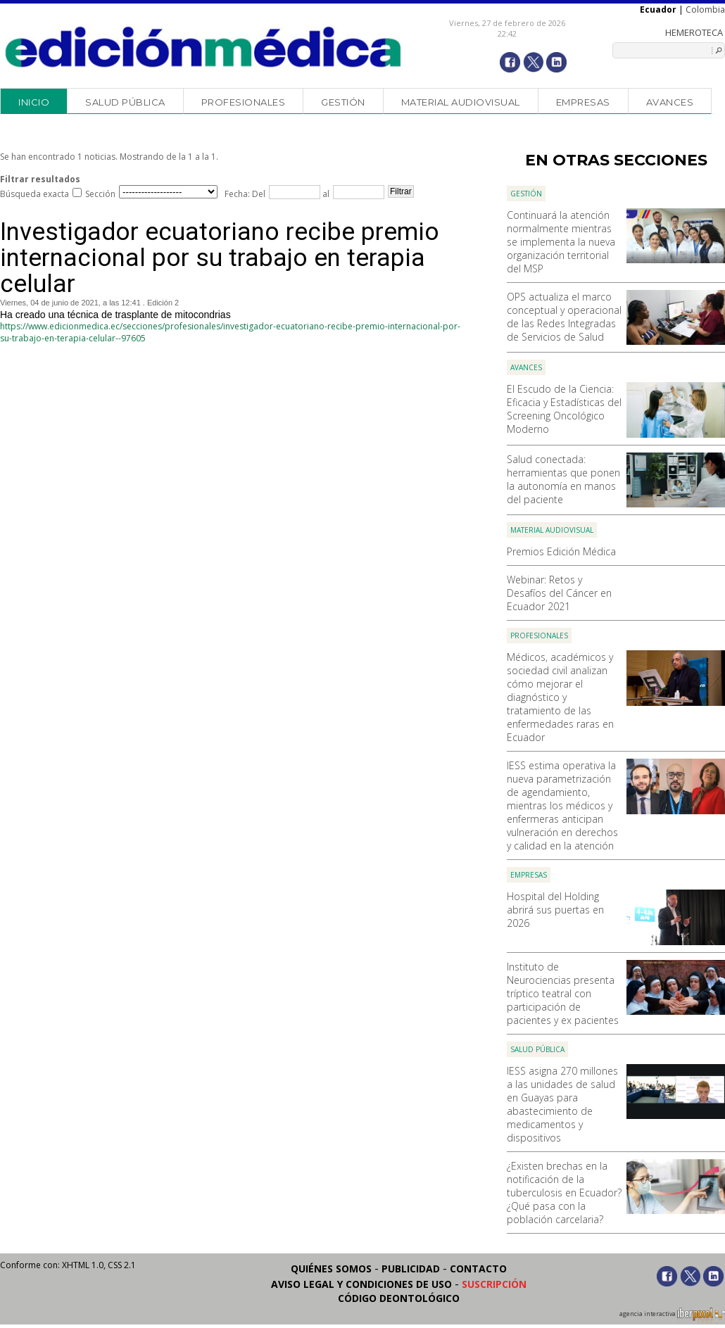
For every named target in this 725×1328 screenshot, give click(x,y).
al (324, 194)
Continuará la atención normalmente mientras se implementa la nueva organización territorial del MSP (561, 241)
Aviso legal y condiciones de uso (361, 1284)
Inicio (33, 102)
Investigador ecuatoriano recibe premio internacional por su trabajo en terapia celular (219, 258)
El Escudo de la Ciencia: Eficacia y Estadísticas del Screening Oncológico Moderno (564, 409)
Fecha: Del (245, 194)
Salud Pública (125, 102)
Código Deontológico (399, 1298)
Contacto (478, 1268)
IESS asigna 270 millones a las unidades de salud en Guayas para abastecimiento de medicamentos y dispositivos (562, 1104)
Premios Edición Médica (561, 551)
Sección (100, 194)
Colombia (705, 9)
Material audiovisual (460, 102)
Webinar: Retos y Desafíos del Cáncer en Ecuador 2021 (559, 593)
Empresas (583, 102)
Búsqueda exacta (34, 194)
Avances (670, 102)
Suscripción (494, 1284)
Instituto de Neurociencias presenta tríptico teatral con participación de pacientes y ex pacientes (563, 993)
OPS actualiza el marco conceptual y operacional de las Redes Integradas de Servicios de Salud (564, 316)
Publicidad (411, 1268)
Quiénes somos (331, 1268)
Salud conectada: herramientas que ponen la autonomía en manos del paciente (563, 479)
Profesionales (243, 102)
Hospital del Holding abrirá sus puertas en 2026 (555, 910)
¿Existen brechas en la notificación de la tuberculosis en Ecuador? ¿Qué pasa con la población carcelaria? (564, 1192)
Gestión (343, 102)
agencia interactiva (672, 1316)
